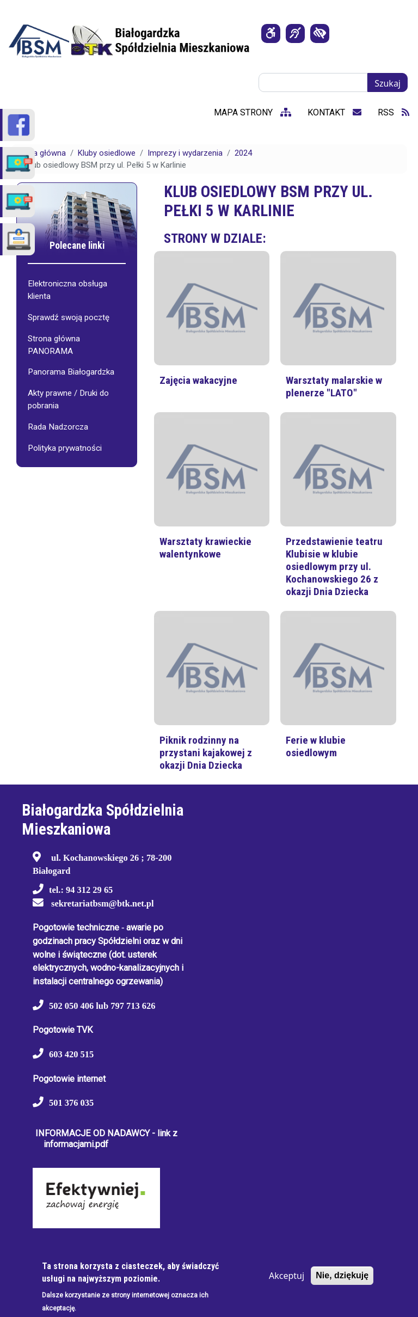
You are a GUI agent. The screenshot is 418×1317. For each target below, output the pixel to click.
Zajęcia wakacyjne (198, 380)
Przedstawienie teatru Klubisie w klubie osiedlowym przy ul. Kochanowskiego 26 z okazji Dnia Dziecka (334, 566)
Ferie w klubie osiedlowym (316, 746)
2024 (243, 153)
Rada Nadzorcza (58, 427)
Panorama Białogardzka (71, 372)
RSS (393, 112)
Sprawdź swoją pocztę (68, 317)
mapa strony (252, 112)
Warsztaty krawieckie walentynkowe (205, 547)
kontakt (334, 112)
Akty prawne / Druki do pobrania (68, 399)
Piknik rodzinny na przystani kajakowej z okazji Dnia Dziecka (205, 752)
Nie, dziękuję (342, 1275)
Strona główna (40, 153)
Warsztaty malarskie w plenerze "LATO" (334, 386)
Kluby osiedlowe (107, 153)
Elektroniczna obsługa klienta (67, 290)
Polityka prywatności (65, 448)
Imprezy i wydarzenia (185, 153)
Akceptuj (286, 1276)
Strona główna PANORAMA (54, 345)
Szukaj (387, 83)
